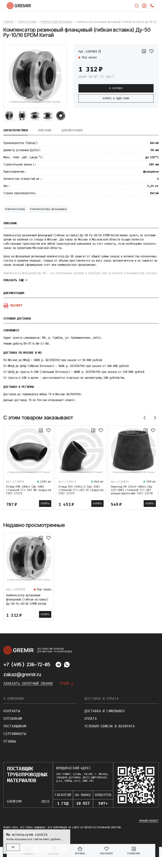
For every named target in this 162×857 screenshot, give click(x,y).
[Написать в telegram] (58, 664)
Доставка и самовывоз (104, 711)
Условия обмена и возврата (109, 726)
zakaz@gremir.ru (22, 674)
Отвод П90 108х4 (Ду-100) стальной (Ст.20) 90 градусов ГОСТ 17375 (28, 490)
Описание (45, 130)
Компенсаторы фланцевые (48, 209)
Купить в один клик (116, 98)
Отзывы (9, 741)
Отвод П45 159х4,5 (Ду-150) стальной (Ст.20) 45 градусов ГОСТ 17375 (80, 490)
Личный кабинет (149, 820)
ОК (13, 847)
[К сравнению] (144, 51)
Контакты (11, 711)
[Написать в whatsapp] (66, 664)
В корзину (116, 88)
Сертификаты (14, 734)
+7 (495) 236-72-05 (26, 664)
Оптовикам (12, 718)
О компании (13, 698)
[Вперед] (155, 417)
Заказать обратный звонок (28, 683)
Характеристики (15, 130)
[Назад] (144, 417)
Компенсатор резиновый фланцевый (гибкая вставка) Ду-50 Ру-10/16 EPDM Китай (27, 599)
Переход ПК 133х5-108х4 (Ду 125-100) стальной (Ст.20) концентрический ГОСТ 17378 (132, 490)
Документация (72, 130)
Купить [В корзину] (45, 503)
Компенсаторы (15, 209)
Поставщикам (14, 726)
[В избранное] (151, 51)
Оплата (90, 718)
